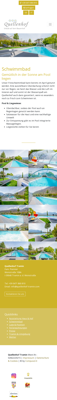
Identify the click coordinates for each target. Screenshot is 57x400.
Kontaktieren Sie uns (15, 294)
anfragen (28, 7)
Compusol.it (31, 361)
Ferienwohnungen (18, 327)
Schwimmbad (15, 321)
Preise (12, 331)
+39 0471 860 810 (28, 2)
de (26, 12)
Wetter (12, 337)
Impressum (28, 357)
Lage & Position (17, 324)
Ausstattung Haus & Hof (21, 318)
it (31, 12)
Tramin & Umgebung (19, 334)
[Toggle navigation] (50, 24)
